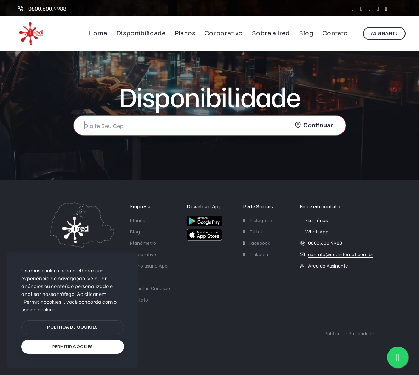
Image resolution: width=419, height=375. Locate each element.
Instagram (257, 219)
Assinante (384, 33)
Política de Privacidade (349, 333)
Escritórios (316, 219)
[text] (72, 347)
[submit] (314, 125)
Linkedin (255, 253)
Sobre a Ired (271, 33)
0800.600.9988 (42, 8)
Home (97, 33)
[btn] (72, 327)
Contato (335, 33)
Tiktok (253, 231)
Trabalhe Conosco (150, 288)
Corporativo (223, 33)
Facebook (256, 242)
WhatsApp (316, 231)
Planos (185, 33)
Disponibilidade (140, 33)
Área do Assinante (328, 265)
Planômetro (143, 242)
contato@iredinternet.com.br (340, 253)
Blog (306, 33)
